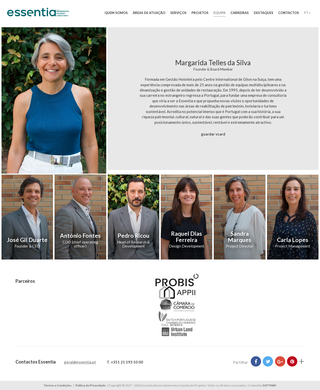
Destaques (263, 13)
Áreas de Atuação (149, 13)
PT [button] (307, 13)
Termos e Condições (58, 385)
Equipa (220, 13)
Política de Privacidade (91, 385)
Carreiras (239, 13)
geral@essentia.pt (80, 362)
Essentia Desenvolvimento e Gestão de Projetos (38, 14)
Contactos (288, 13)
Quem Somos (116, 13)
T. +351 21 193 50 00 (125, 362)
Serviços (178, 13)
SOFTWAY (269, 385)
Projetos (200, 13)
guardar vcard (213, 134)
